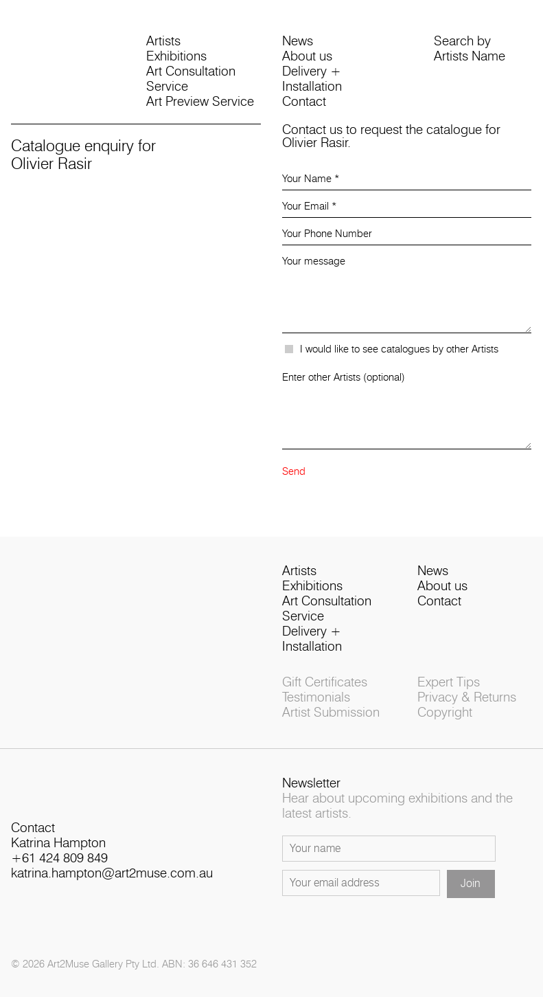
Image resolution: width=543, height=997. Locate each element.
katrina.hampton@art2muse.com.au (112, 873)
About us (307, 56)
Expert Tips (448, 682)
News (297, 41)
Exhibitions (176, 56)
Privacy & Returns (466, 697)
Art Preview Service (200, 102)
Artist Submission (331, 712)
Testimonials (316, 697)
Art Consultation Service (190, 79)
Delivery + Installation (312, 79)
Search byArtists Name (469, 49)
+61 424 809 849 (59, 858)
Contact (304, 102)
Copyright (444, 712)
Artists (163, 41)
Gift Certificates (324, 682)
